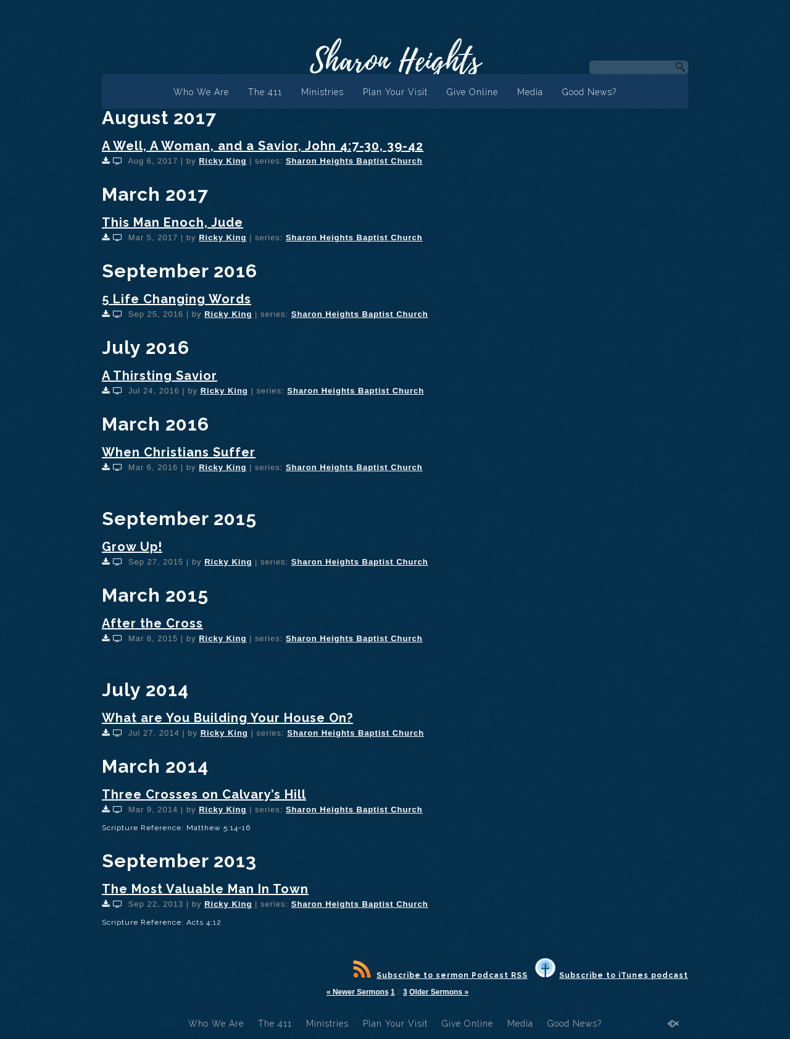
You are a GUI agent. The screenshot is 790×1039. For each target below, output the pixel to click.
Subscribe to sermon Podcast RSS (440, 975)
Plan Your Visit (395, 92)
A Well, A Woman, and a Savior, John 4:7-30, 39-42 (262, 145)
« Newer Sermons (357, 992)
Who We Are (201, 92)
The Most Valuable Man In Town (205, 888)
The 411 (265, 92)
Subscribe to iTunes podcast (611, 975)
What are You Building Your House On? (227, 717)
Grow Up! (132, 546)
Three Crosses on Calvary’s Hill (204, 794)
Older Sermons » (438, 992)
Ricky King (222, 161)
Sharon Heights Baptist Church (354, 161)
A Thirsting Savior (159, 375)
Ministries (322, 92)
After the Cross (152, 623)
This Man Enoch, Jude (172, 222)
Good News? (589, 92)
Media (530, 92)
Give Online (472, 92)
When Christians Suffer (179, 452)
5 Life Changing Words (176, 299)
